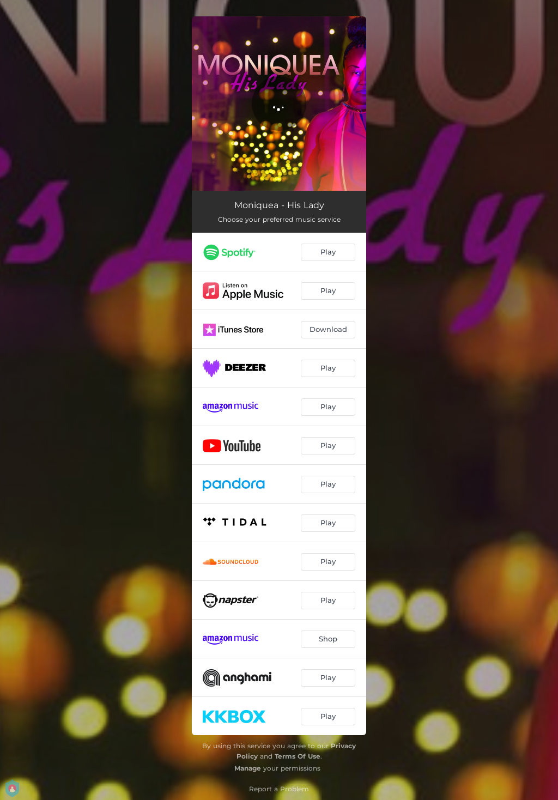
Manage (247, 768)
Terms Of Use (297, 756)
